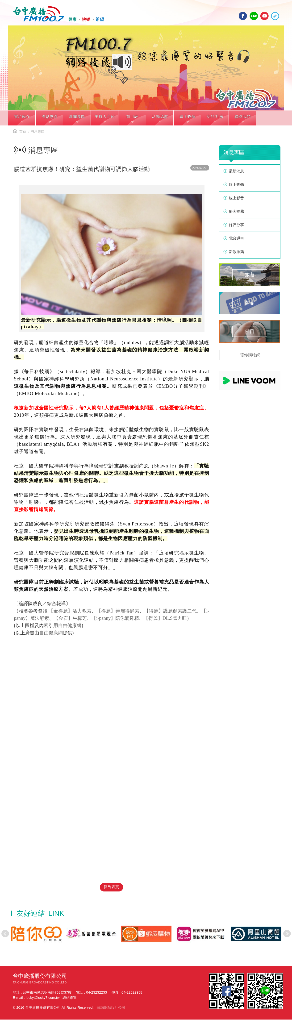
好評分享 (236, 226)
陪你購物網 (250, 356)
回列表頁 (111, 888)
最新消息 (236, 173)
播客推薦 (236, 213)
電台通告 (236, 240)
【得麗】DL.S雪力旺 (165, 619)
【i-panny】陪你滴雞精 (115, 619)
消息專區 (37, 133)
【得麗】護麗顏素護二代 (170, 612)
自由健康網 (70, 626)
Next (287, 934)
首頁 (19, 133)
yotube (264, 16)
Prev (5, 934)
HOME (57, 14)
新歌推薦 (236, 253)
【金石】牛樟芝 (70, 619)
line (254, 16)
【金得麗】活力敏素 (70, 612)
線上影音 (236, 199)
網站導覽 (70, 998)
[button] (22, 120)
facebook (243, 16)
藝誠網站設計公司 (111, 1008)
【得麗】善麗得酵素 (117, 612)
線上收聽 (275, 16)
